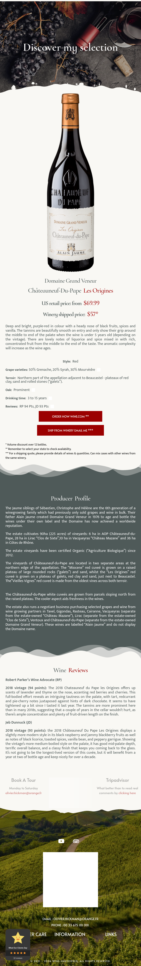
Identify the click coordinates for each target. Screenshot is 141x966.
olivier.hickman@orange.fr (76, 916)
